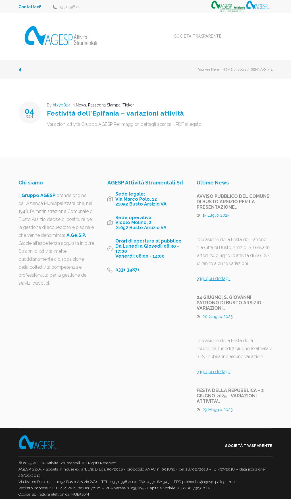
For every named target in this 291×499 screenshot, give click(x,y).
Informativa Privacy (35, 493)
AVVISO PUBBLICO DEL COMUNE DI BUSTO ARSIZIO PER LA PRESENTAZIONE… (233, 194)
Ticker (128, 97)
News (81, 97)
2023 (242, 62)
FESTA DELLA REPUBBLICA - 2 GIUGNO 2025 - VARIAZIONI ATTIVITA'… (230, 388)
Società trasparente (215, 32)
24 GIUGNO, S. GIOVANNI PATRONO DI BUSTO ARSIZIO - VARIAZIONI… (231, 295)
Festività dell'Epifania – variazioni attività (115, 105)
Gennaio (258, 62)
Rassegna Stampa (104, 97)
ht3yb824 (61, 97)
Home (227, 62)
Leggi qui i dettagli (211, 271)
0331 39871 (69, 7)
